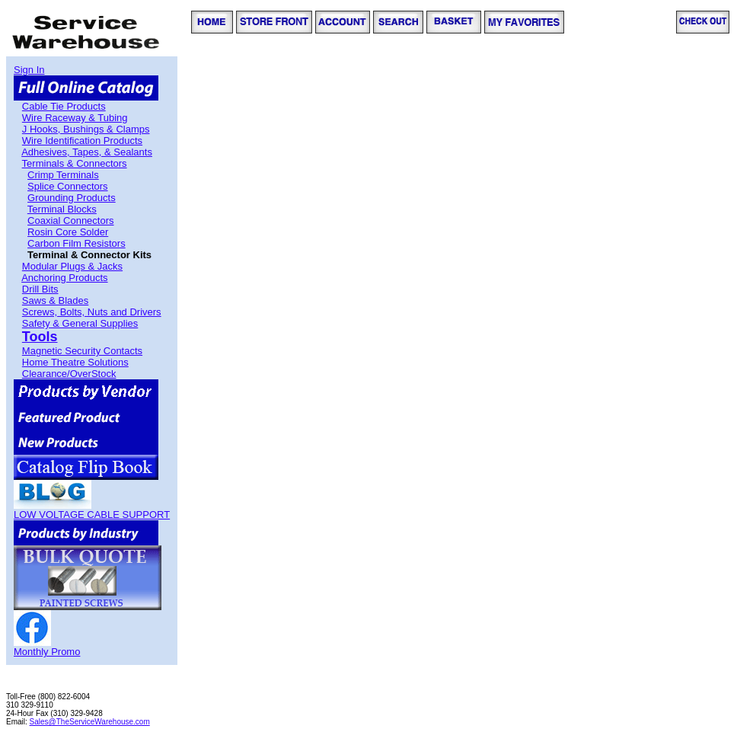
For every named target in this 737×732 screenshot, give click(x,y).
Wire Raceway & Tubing (75, 117)
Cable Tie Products (64, 106)
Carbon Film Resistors (76, 243)
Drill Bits (40, 289)
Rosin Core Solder (67, 232)
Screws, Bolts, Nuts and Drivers (91, 312)
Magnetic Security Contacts (82, 350)
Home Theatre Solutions (75, 362)
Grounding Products (71, 197)
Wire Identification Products (82, 140)
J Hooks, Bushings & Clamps (86, 129)
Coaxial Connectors (70, 220)
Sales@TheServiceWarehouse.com (90, 722)
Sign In (29, 69)
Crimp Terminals (63, 175)
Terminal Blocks (62, 209)
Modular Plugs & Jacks (72, 266)
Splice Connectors (67, 186)
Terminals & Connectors (74, 163)
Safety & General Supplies (80, 323)
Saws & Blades (55, 300)
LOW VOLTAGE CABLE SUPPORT (92, 514)
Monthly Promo (47, 651)
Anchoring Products (64, 277)
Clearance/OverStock (69, 373)
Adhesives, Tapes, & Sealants (86, 152)
